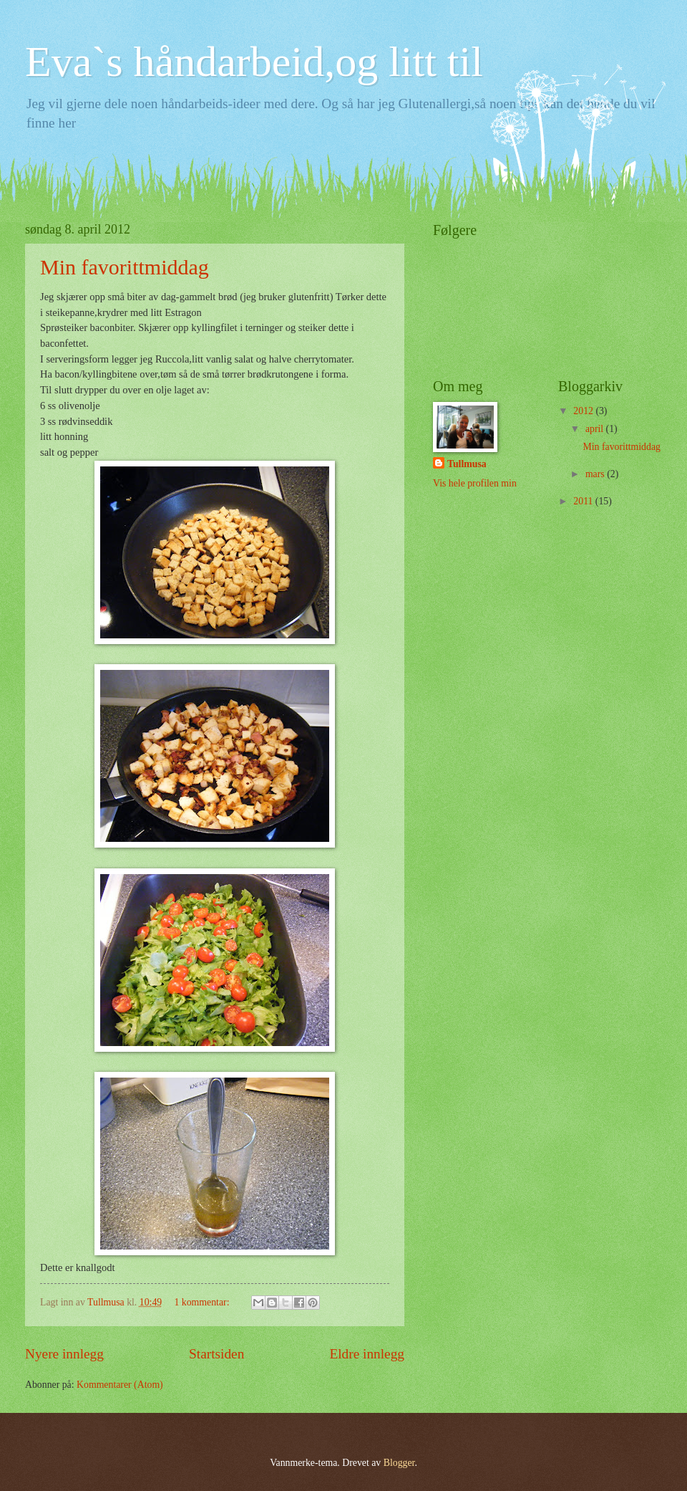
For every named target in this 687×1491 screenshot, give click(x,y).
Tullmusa (467, 464)
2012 (584, 411)
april (595, 428)
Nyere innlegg (64, 1353)
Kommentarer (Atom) (120, 1384)
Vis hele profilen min (475, 483)
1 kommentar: (202, 1302)
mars (596, 474)
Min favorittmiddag (124, 267)
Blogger (399, 1462)
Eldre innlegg (366, 1353)
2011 (584, 501)
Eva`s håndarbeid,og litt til (254, 61)
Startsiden (216, 1353)
